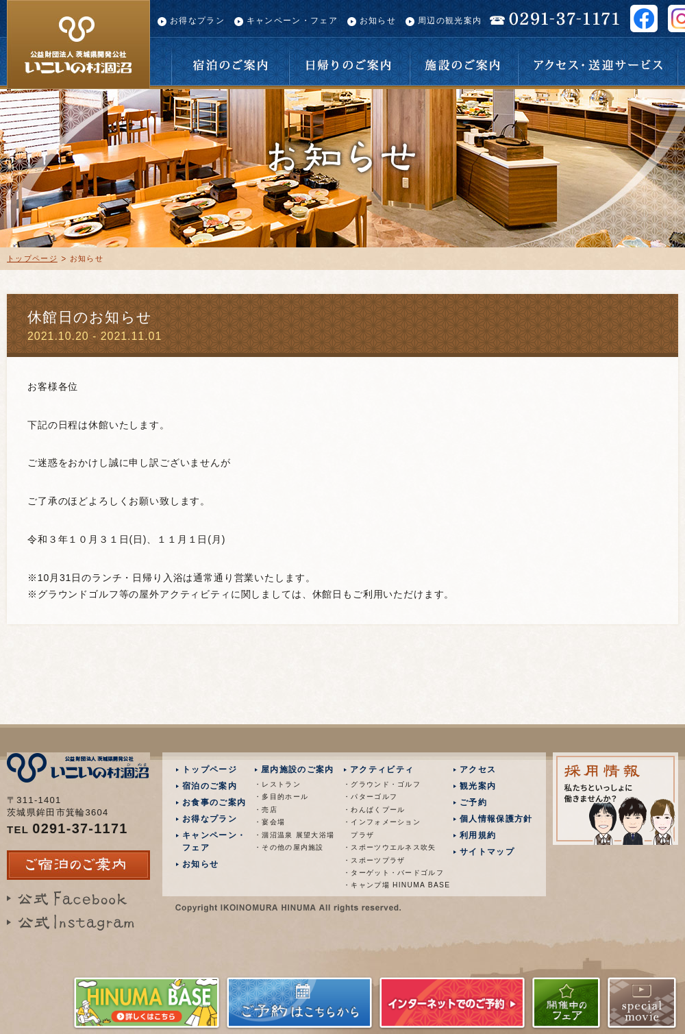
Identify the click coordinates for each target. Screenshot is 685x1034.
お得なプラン (197, 20)
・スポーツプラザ (374, 860)
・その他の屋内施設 (289, 847)
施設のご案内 (464, 62)
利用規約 (478, 835)
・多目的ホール (281, 796)
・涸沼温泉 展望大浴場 (294, 835)
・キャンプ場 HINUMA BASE (386, 885)
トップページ (32, 258)
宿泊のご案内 (230, 62)
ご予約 (473, 802)
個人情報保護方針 (496, 819)
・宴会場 (269, 822)
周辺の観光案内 (450, 20)
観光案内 (478, 786)
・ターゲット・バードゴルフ (386, 872)
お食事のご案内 (214, 802)
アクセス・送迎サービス (598, 62)
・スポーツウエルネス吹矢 (386, 847)
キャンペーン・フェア (292, 20)
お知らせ (378, 20)
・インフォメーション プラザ (382, 828)
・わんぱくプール (374, 809)
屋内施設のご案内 (297, 769)
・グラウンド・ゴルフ (382, 784)
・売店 (265, 809)
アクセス (478, 769)
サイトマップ (487, 852)
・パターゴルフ (370, 796)
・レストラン (277, 784)
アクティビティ (382, 769)
